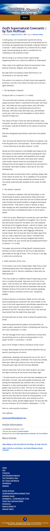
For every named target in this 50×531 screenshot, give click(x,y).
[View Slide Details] (25, 9)
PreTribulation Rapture (11, 475)
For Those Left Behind (10, 481)
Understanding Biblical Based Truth (16, 493)
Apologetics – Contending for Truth (15, 498)
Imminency (6, 504)
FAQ (3, 470)
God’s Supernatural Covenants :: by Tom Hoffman (31, 433)
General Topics (8, 509)
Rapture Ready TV (9, 506)
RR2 (25, 34)
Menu (25, 17)
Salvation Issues (8, 496)
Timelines (6, 473)
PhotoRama (6, 483)
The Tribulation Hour (10, 478)
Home (4, 468)
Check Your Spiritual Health (12, 501)
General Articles (38, 34)
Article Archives (8, 491)
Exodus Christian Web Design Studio (19, 524)
